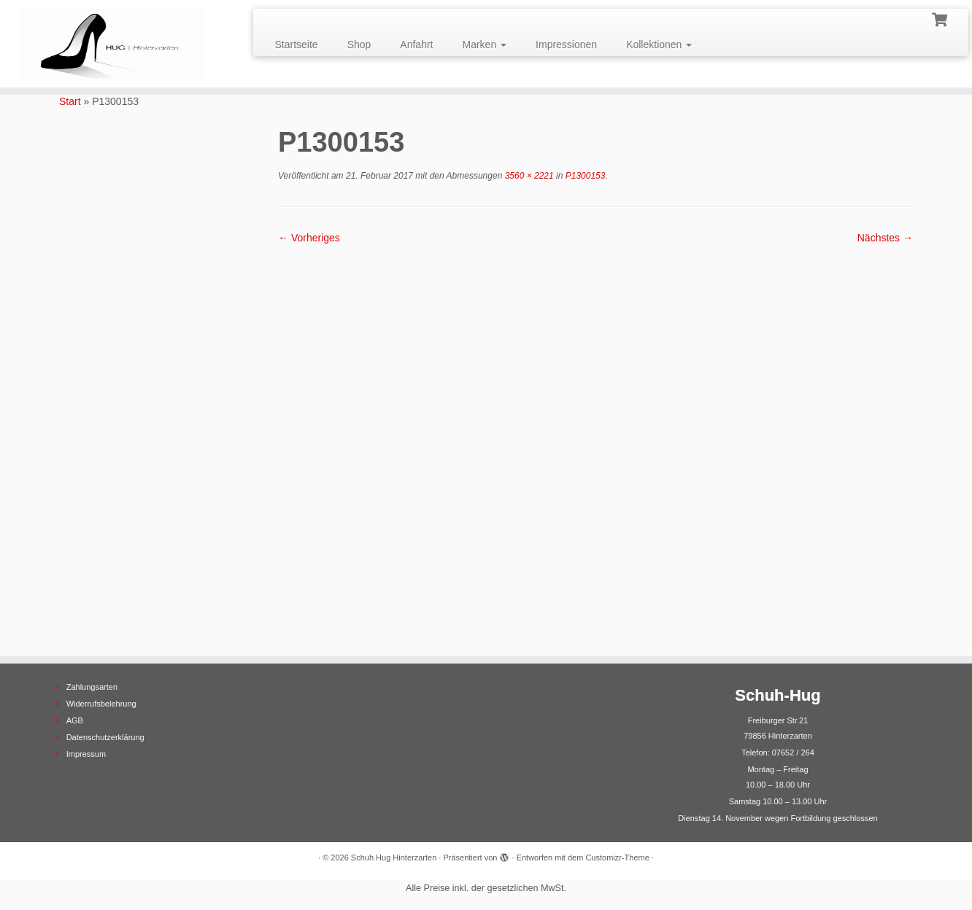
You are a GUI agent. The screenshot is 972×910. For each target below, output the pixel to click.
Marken (485, 44)
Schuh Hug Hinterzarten (393, 857)
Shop (359, 44)
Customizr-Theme (617, 857)
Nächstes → (885, 238)
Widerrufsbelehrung (101, 703)
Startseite (296, 44)
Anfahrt (416, 44)
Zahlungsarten (91, 686)
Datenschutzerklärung (105, 737)
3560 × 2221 (527, 176)
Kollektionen (659, 44)
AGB (74, 720)
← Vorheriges (309, 238)
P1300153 (584, 176)
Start (70, 101)
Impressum (86, 754)
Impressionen (566, 44)
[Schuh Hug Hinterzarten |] (112, 43)
